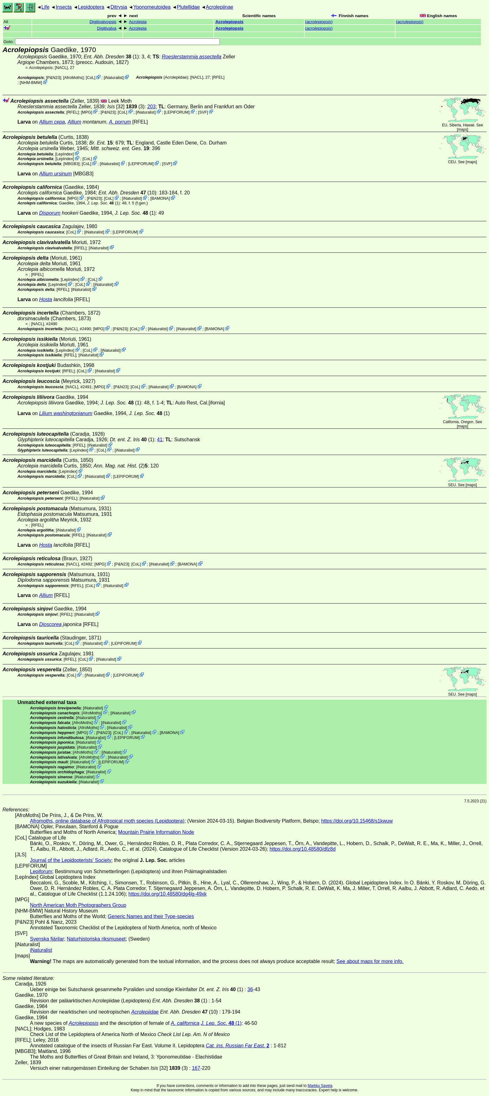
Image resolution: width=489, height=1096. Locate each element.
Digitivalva (106, 28)
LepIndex (64, 153)
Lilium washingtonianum (65, 413)
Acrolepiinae (219, 7)
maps (462, 129)
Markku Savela (319, 1086)
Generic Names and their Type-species (151, 916)
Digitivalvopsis (103, 21)
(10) (127, 192)
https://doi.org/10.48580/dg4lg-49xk (167, 894)
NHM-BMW (31, 82)
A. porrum (120, 122)
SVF (203, 112)
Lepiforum (41, 871)
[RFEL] (218, 77)
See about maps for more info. (370, 961)
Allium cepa (52, 122)
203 (151, 106)
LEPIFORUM (177, 112)
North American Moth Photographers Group (78, 905)
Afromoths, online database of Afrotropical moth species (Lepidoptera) (107, 821)
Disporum (49, 213)
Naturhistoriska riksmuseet (96, 939)
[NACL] (61, 67)
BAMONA (160, 198)
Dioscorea (50, 624)
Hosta (45, 299)
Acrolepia (138, 21)
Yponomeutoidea (152, 7)
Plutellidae (188, 7)
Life (45, 7)
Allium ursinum (55, 173)
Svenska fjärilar (47, 939)
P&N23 (53, 77)
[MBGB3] (71, 163)
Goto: (111, 41)
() (318, 21)
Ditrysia (118, 7)
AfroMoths (73, 77)
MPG (86, 112)
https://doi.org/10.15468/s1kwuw (357, 821)
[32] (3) (125, 106)
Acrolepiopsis (229, 21)
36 (250, 989)
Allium (74, 122)
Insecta (64, 7)
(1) (111, 56)
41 (159, 439)
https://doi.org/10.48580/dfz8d (302, 849)
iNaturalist (114, 77)
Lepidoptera (91, 7)
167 (196, 1068)
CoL (90, 77)
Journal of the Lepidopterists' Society (70, 860)
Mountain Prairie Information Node (156, 832)
